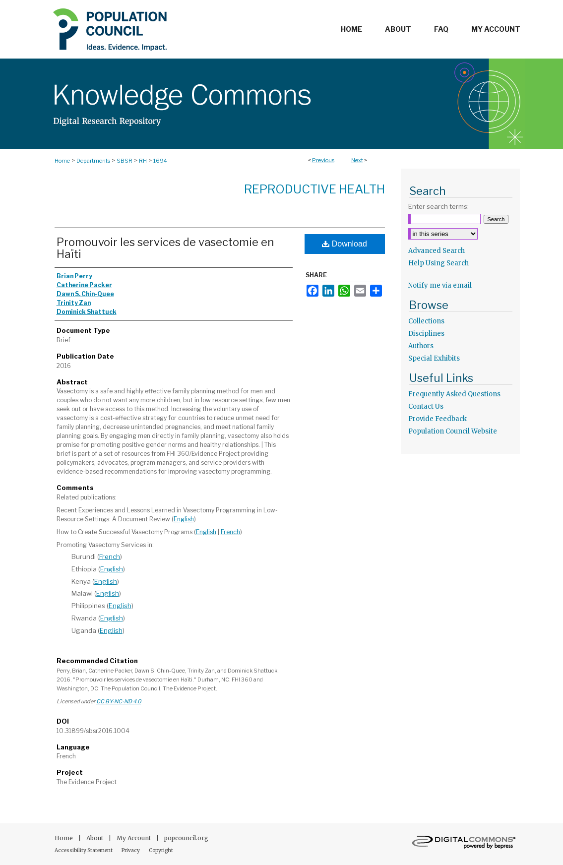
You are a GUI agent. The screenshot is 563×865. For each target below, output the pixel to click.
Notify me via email (440, 285)
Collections (426, 321)
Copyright (161, 850)
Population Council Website (452, 431)
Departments (93, 160)
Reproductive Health (314, 189)
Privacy (131, 850)
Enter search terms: (438, 206)
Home (62, 160)
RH (143, 160)
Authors (421, 346)
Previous (323, 160)
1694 (160, 160)
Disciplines (426, 333)
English (184, 519)
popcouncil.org (186, 838)
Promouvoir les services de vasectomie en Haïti (165, 248)
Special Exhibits (434, 358)
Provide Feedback (437, 419)
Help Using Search (438, 263)
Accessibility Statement (84, 850)
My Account (134, 838)
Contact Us (425, 406)
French (230, 532)
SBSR (124, 160)
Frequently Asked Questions (454, 394)
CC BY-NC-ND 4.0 (118, 701)
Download (344, 244)
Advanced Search (436, 251)
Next (357, 160)
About (95, 838)
